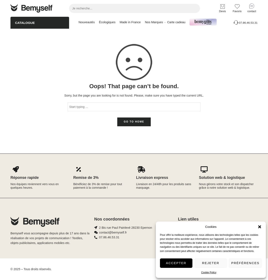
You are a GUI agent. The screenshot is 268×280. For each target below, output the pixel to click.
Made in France (130, 22)
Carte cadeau (176, 22)
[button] (260, 227)
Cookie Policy (208, 272)
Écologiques (107, 22)
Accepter (176, 263)
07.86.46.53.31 (245, 23)
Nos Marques (154, 22)
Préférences (245, 263)
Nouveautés (87, 22)
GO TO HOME (134, 121)
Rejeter (210, 263)
